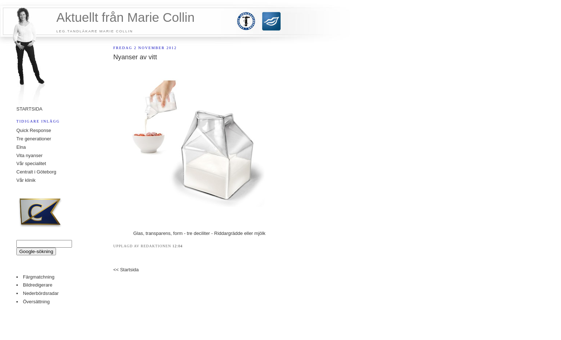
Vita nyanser (29, 155)
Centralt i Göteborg (36, 172)
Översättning (36, 301)
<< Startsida (126, 269)
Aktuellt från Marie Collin (125, 17)
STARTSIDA (29, 109)
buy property (274, 326)
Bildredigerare (37, 285)
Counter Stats (280, 315)
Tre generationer (33, 138)
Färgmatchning (39, 277)
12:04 (177, 246)
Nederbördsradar (41, 293)
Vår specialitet (31, 163)
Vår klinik (26, 180)
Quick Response (33, 130)
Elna (21, 147)
